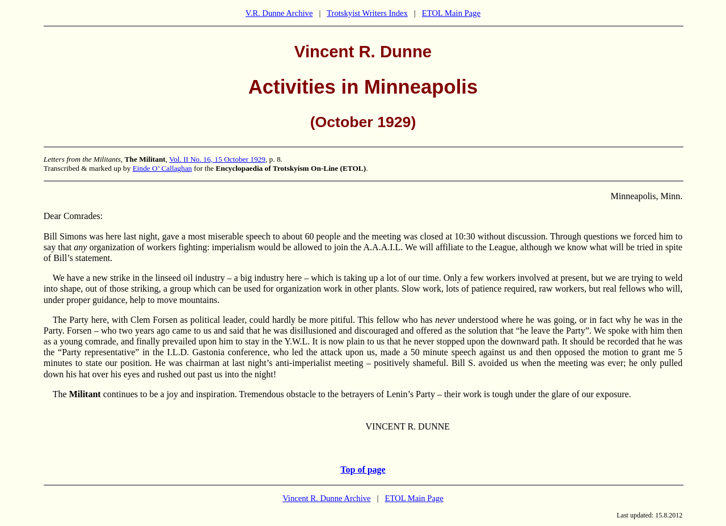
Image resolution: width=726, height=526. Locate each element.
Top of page (362, 469)
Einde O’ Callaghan (162, 168)
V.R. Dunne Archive (279, 13)
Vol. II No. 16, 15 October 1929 (217, 159)
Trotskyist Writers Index (367, 13)
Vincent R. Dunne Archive (326, 498)
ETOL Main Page (451, 13)
